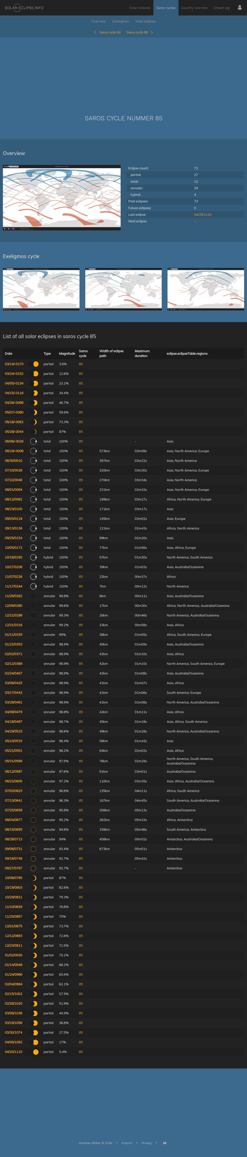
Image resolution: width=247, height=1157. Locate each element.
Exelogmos (121, 21)
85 (81, 364)
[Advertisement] (123, 70)
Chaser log (222, 8)
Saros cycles (166, 8)
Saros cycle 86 (140, 32)
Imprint (127, 1143)
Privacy (147, 1143)
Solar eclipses (140, 8)
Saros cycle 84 (107, 32)
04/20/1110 (202, 214)
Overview (98, 21)
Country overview (194, 8)
